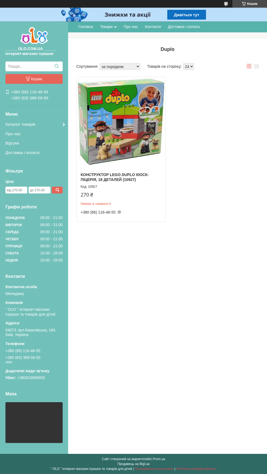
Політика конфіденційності (196, 469)
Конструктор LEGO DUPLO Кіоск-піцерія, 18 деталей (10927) (115, 177)
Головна (85, 26)
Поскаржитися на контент (154, 469)
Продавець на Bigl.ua (133, 464)
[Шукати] (56, 66)
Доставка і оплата (22, 152)
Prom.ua (159, 459)
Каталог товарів (20, 124)
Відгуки (12, 143)
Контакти (153, 26)
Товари (106, 26)
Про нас (13, 133)
